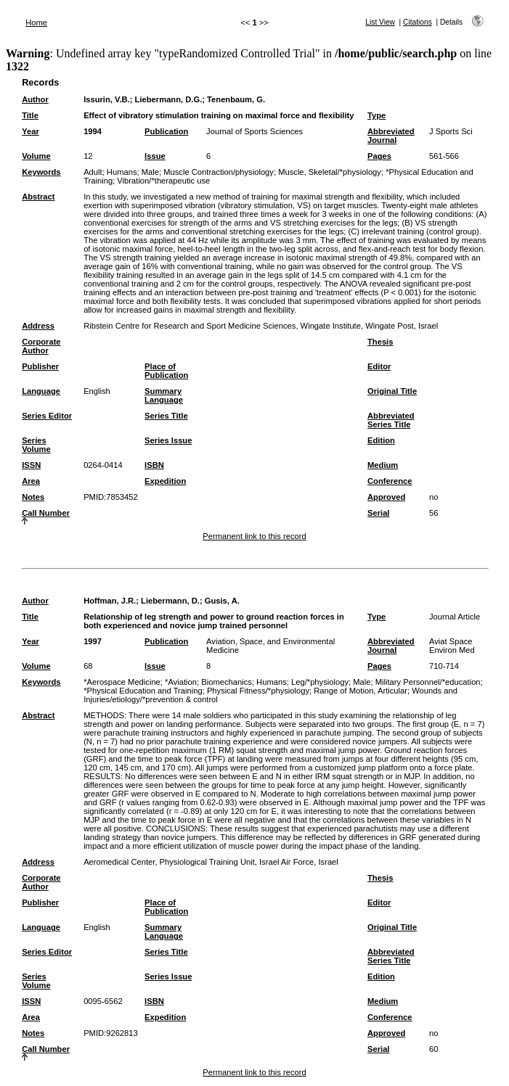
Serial (378, 513)
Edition (381, 440)
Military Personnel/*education (428, 682)
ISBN (154, 465)
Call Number (46, 513)
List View (380, 22)
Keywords (41, 172)
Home (36, 22)
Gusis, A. (222, 600)
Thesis (380, 341)
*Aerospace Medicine (122, 682)
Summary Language (163, 395)
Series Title (166, 415)
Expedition (165, 481)
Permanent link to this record (254, 536)
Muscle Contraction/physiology (218, 172)
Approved (386, 497)
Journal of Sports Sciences (254, 131)
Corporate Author (41, 346)
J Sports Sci (451, 131)
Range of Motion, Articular (360, 690)
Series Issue (168, 440)
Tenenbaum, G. (236, 99)
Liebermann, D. (170, 600)
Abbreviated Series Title (391, 420)
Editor (379, 366)
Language (41, 391)
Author (35, 99)
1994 (93, 131)
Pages (379, 156)
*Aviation (181, 682)
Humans (122, 172)
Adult (93, 172)
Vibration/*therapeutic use (163, 180)
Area (31, 481)
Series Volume (36, 444)
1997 (93, 641)
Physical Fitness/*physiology (258, 690)
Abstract (38, 196)
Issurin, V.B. (107, 99)
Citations (417, 22)
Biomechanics (226, 682)
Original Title (392, 391)
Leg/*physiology (320, 682)
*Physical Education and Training (143, 690)
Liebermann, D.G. (169, 99)
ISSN (31, 465)
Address (38, 325)
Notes (33, 497)
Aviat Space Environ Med (452, 645)
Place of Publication (166, 370)
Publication (166, 131)
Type (376, 115)
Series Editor (47, 415)
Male (150, 172)
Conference (389, 481)
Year (30, 131)
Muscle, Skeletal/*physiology (329, 172)
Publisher (40, 366)
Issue (155, 156)
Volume (36, 156)
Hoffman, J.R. (110, 600)
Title (30, 115)
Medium (382, 465)
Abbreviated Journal (391, 135)
